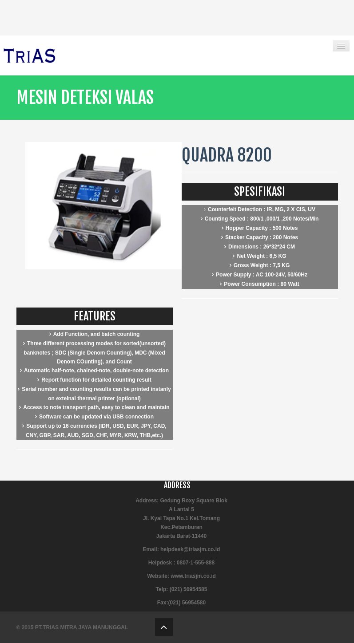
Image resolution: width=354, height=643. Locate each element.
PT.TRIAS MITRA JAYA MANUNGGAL (81, 627)
